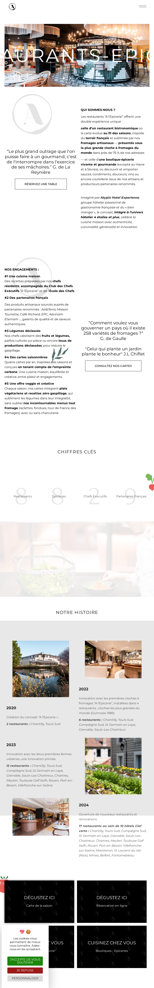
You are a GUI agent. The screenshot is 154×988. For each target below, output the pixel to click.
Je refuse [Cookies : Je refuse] (25, 970)
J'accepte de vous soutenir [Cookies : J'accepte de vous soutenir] (25, 961)
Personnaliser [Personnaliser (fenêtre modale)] (25, 978)
